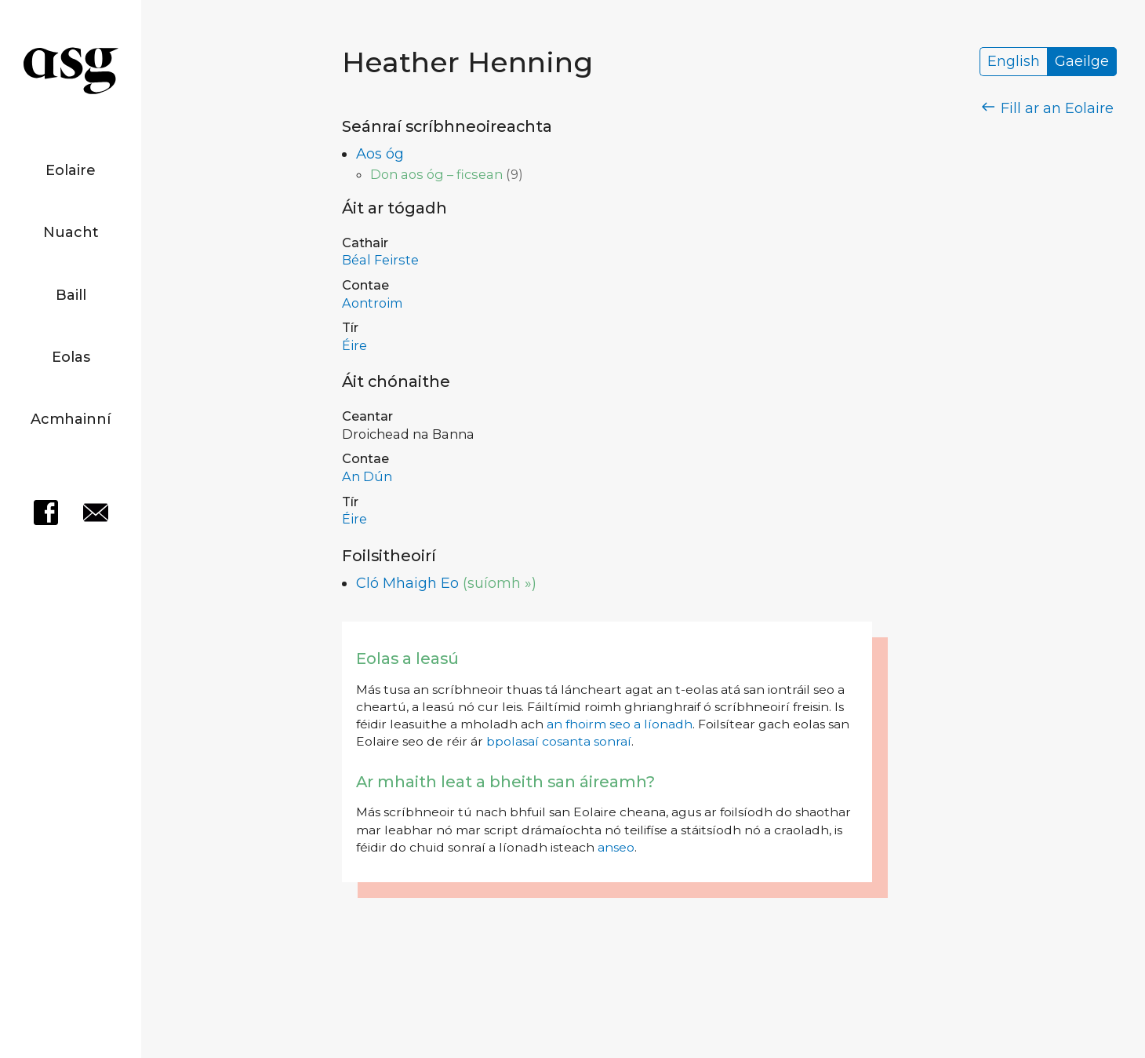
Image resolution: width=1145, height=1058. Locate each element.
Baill (71, 295)
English (1013, 62)
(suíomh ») (499, 583)
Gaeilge (1082, 62)
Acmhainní (71, 419)
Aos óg (380, 153)
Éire (354, 345)
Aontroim (372, 303)
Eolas (71, 357)
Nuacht (71, 232)
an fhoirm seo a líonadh (619, 724)
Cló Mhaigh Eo (407, 583)
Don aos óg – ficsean (436, 174)
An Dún (367, 476)
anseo (616, 847)
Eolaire (70, 170)
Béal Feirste (380, 260)
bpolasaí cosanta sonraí (558, 741)
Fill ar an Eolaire (1048, 108)
